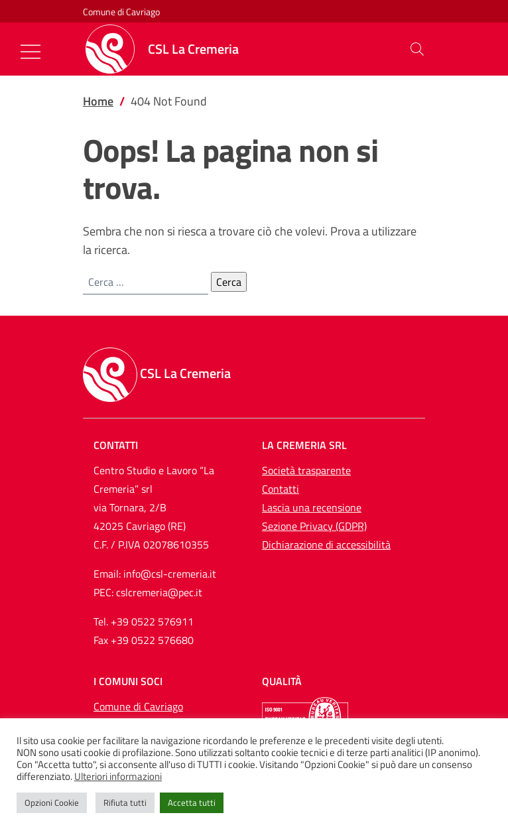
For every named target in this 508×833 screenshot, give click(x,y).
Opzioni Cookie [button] (52, 802)
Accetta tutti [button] (192, 802)
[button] (417, 49)
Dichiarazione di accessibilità (326, 544)
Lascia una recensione (311, 507)
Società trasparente (306, 470)
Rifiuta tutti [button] (125, 802)
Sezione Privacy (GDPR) (314, 526)
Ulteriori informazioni (118, 777)
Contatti (280, 489)
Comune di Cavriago (121, 12)
